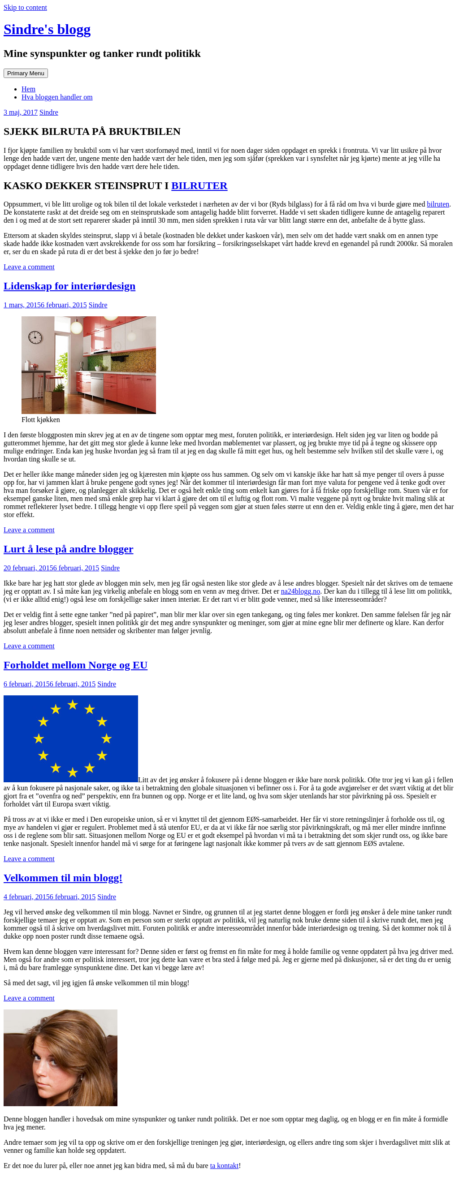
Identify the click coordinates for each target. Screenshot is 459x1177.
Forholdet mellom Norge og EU (75, 665)
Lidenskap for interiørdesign (69, 286)
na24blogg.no (300, 591)
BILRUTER (199, 185)
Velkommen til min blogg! (63, 878)
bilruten (438, 204)
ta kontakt (224, 1165)
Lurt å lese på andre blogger (69, 549)
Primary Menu (25, 73)
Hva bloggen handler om (57, 97)
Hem (28, 89)
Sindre (48, 112)
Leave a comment (29, 267)
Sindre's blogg (47, 29)
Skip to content (25, 7)
